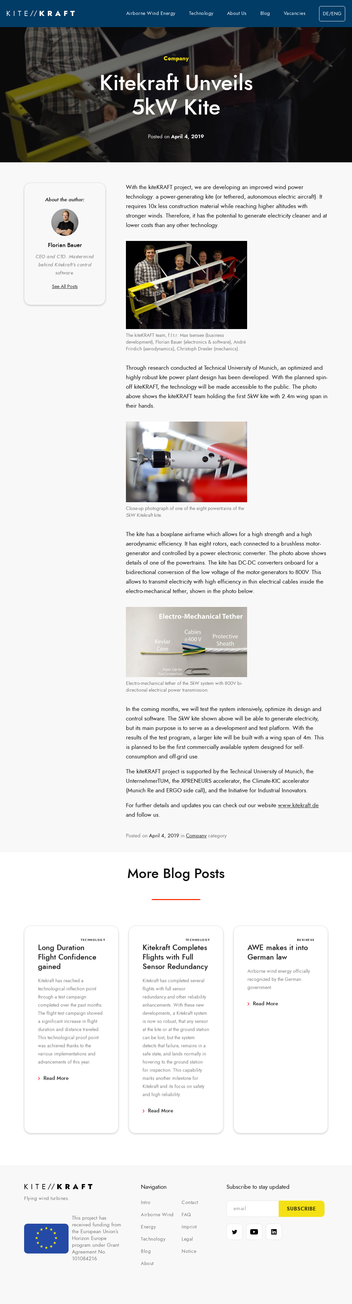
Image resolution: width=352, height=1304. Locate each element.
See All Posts (65, 286)
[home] (40, 13)
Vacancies (295, 13)
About (147, 1263)
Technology (201, 13)
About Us (237, 13)
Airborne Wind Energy (150, 13)
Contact (190, 1202)
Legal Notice (189, 1245)
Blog (265, 13)
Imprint (189, 1227)
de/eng (332, 14)
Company (176, 58)
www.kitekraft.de (298, 805)
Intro (146, 1202)
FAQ (186, 1215)
